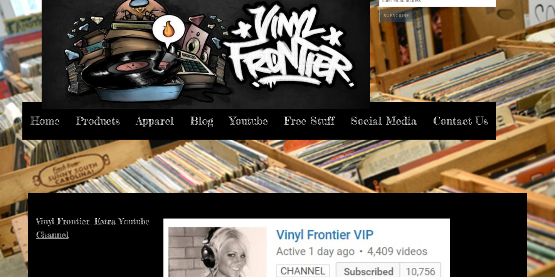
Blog (201, 120)
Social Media (384, 120)
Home (45, 120)
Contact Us (460, 120)
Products (98, 120)
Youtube (248, 120)
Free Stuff (309, 120)
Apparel (155, 120)
